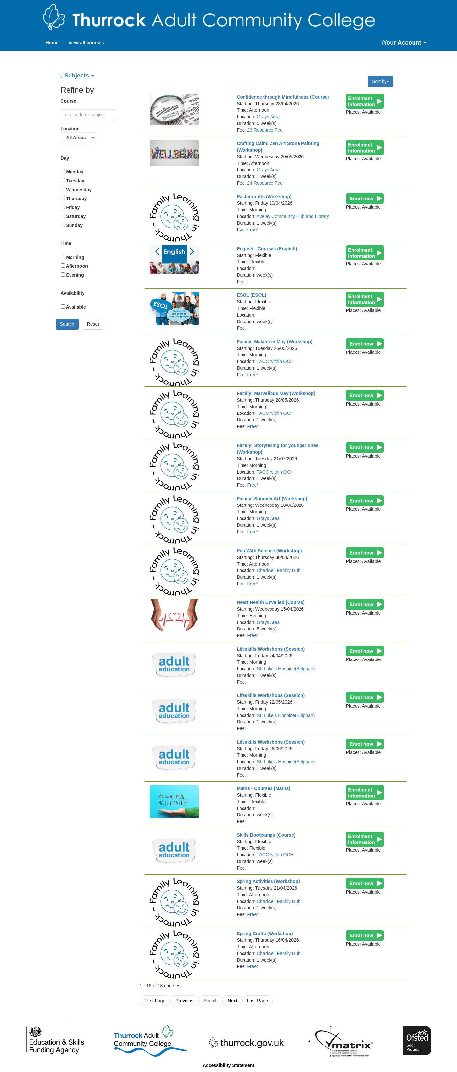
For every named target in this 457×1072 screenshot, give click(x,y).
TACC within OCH (275, 361)
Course (69, 101)
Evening (72, 275)
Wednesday (76, 189)
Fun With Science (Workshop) (269, 550)
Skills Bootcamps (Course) (266, 835)
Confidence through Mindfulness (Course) (283, 97)
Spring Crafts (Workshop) (265, 933)
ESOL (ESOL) (251, 295)
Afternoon (74, 266)
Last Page (257, 1000)
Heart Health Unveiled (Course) (270, 602)
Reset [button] (93, 324)
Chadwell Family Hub (278, 570)
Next (232, 1000)
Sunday (72, 225)
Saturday (73, 216)
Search (210, 1000)
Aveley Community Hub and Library (292, 216)
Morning (72, 257)
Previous (184, 1000)
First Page (155, 1000)
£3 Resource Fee (264, 130)
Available (73, 307)
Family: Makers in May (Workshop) (274, 341)
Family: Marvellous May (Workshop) (276, 393)
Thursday (74, 198)
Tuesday (73, 180)
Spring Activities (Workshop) (268, 881)
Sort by (380, 81)
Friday (70, 207)
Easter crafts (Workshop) (264, 196)
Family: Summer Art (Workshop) (272, 498)
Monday (72, 171)
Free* (252, 229)
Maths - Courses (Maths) (263, 788)
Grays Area (268, 116)
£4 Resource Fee (264, 183)
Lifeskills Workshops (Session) (271, 649)
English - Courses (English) (267, 248)
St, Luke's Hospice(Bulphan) (286, 668)
